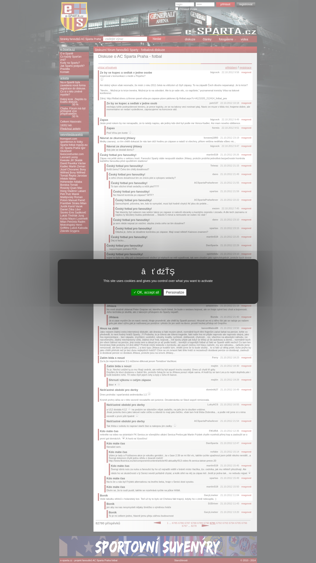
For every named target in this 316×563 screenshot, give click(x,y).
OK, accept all (146, 292)
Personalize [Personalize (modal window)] (175, 292)
